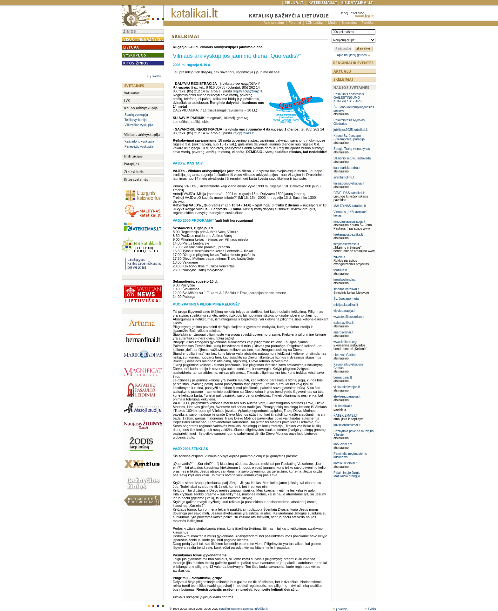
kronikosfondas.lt (345, 279)
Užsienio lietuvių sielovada (352, 158)
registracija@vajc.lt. (248, 91)
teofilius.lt (340, 270)
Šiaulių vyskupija (136, 115)
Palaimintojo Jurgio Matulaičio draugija (346, 474)
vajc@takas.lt (243, 133)
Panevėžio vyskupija (138, 146)
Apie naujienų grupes (354, 55)
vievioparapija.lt (344, 310)
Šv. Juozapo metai (346, 298)
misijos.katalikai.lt (345, 304)
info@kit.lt (260, 608)
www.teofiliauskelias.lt (348, 317)
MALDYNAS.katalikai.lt (349, 206)
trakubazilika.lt (343, 323)
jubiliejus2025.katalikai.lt (350, 129)
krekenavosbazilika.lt (348, 234)
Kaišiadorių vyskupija (139, 141)
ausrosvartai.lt (343, 332)
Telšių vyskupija (135, 120)
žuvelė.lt (339, 257)
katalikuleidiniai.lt (345, 463)
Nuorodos (349, 22)
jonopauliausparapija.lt (349, 221)
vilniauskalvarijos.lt (346, 387)
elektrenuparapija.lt (346, 396)
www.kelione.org (345, 342)
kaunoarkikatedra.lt (346, 168)
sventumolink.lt (343, 177)
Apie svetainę (274, 22)
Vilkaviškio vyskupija (138, 125)
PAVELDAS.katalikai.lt (349, 193)
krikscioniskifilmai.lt (346, 425)
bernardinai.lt (342, 377)
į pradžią (153, 76)
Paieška (367, 22)
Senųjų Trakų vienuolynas (351, 149)
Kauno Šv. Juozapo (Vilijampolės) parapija (349, 137)
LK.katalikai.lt (342, 406)
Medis (332, 22)
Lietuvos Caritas (344, 355)
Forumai (295, 22)
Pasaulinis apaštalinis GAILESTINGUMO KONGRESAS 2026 (348, 97)
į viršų (370, 608)
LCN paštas (315, 22)
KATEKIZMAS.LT (345, 415)
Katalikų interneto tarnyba (236, 608)
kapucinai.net (342, 444)
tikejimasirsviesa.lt (346, 244)
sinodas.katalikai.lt (346, 289)
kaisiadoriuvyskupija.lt (348, 183)
